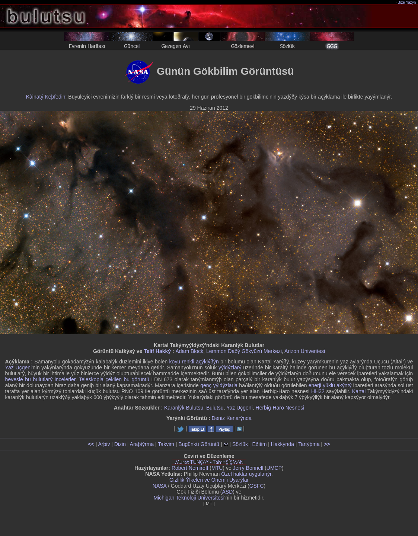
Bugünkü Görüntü (198, 444)
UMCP (274, 468)
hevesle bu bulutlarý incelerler (40, 379)
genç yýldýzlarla (218, 385)
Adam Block (189, 351)
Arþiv (104, 444)
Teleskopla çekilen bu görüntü (114, 379)
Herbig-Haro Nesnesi (280, 408)
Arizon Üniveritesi (304, 351)
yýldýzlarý (229, 367)
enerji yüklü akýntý (330, 385)
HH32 (318, 391)
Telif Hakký (157, 351)
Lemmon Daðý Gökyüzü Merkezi (244, 351)
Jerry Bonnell (248, 468)
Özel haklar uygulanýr (246, 474)
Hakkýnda (282, 444)
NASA (159, 486)
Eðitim (259, 444)
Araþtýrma (142, 444)
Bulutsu (215, 408)
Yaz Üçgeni (18, 367)
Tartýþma (309, 444)
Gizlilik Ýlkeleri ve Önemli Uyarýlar (209, 480)
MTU (217, 468)
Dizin (120, 444)
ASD (227, 492)
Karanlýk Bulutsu (183, 408)
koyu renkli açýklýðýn (194, 362)
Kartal (359, 391)
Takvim (166, 444)
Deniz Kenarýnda (231, 418)
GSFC (256, 486)
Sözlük (240, 444)
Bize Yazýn (407, 2)
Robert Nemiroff (190, 468)
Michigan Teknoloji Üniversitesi (188, 498)
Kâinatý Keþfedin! (46, 97)
